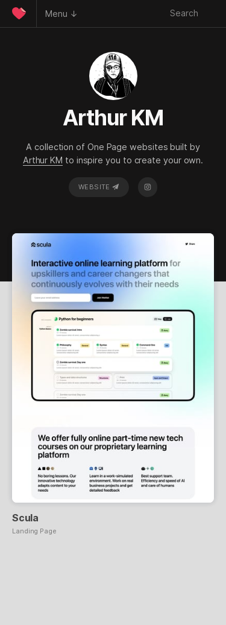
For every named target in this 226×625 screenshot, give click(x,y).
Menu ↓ (61, 13)
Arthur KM (43, 160)
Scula (25, 518)
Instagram (147, 186)
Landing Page (34, 531)
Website (98, 187)
